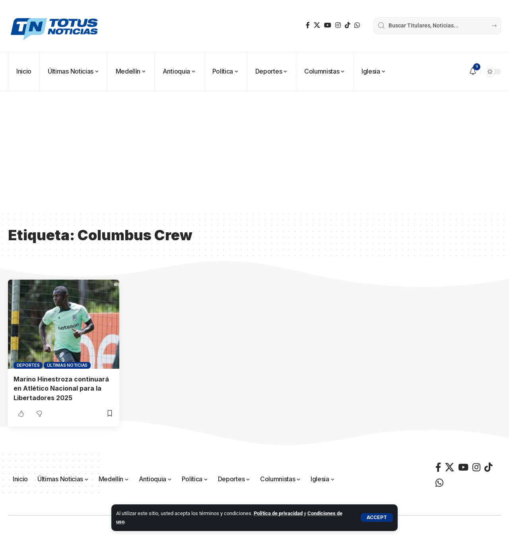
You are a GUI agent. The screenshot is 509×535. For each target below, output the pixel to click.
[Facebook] (308, 25)
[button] (377, 517)
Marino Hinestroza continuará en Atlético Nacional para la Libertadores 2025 (61, 388)
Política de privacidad (278, 513)
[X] (317, 25)
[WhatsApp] (357, 25)
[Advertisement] (254, 151)
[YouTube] (327, 25)
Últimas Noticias (67, 365)
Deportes (28, 365)
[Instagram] (338, 25)
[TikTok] (347, 25)
